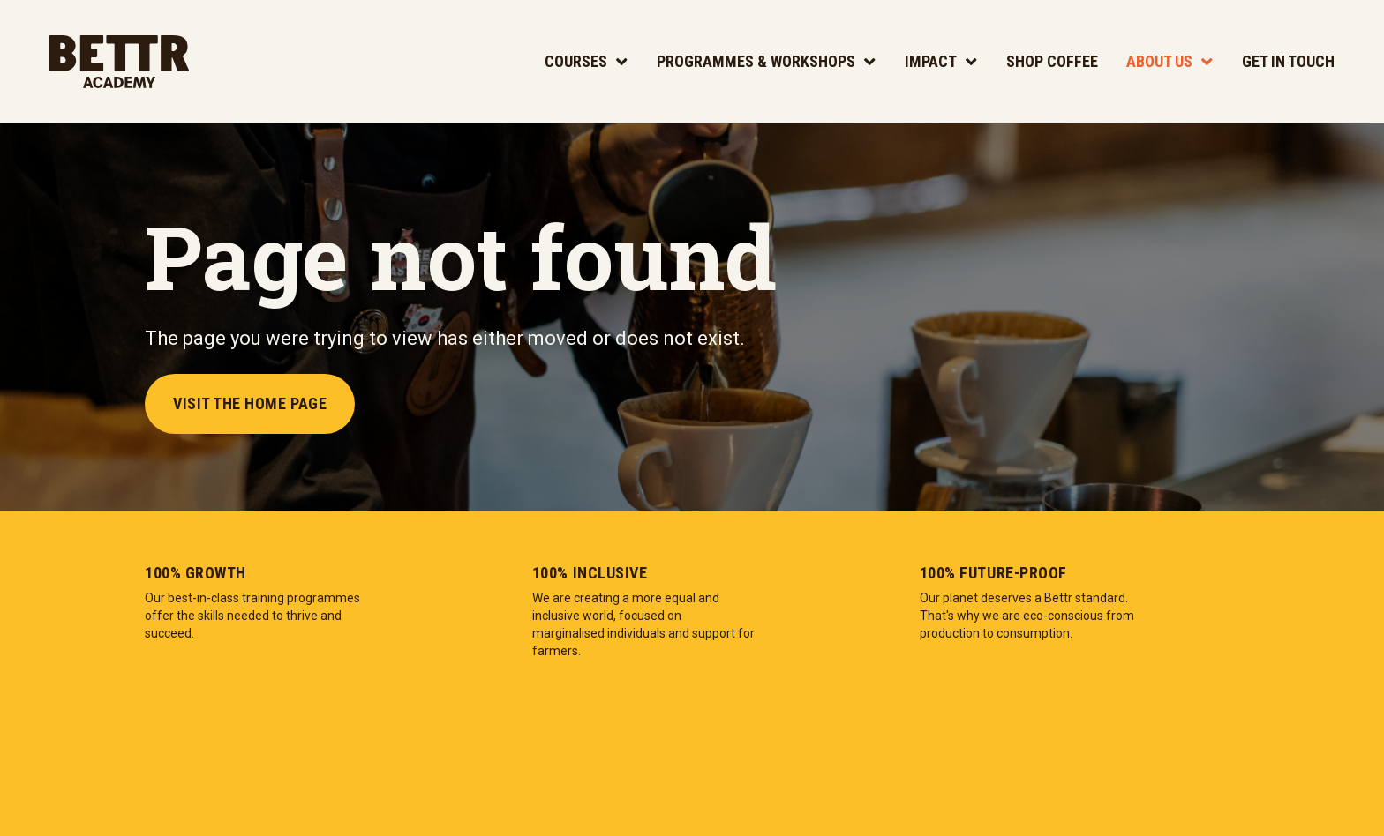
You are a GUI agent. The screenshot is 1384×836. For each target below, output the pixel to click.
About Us (1159, 61)
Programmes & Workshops (756, 61)
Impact (931, 61)
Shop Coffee (1052, 61)
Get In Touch (1288, 61)
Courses (576, 61)
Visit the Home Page (250, 403)
